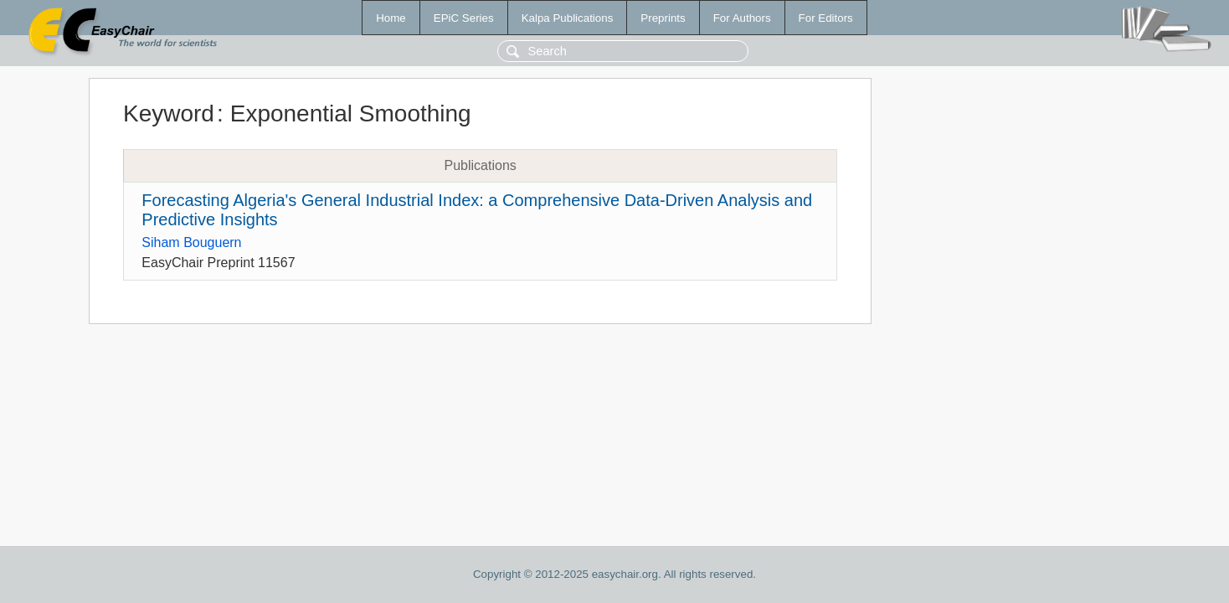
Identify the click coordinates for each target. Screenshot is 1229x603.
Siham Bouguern (191, 242)
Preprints (662, 18)
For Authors (742, 18)
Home (391, 18)
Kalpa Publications (568, 18)
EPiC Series (464, 18)
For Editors (826, 18)
